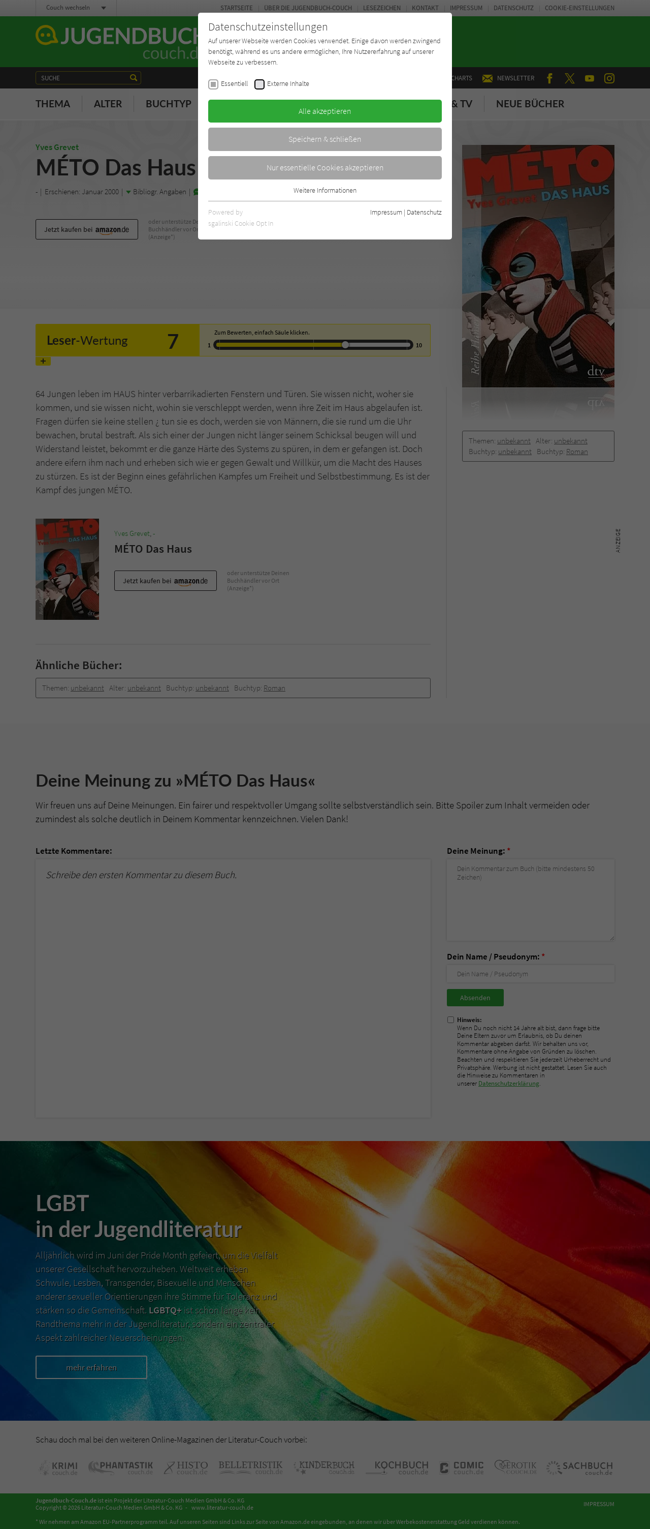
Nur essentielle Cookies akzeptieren (325, 167)
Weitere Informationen (325, 190)
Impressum (386, 212)
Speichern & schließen (325, 139)
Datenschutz (424, 212)
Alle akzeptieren (325, 111)
